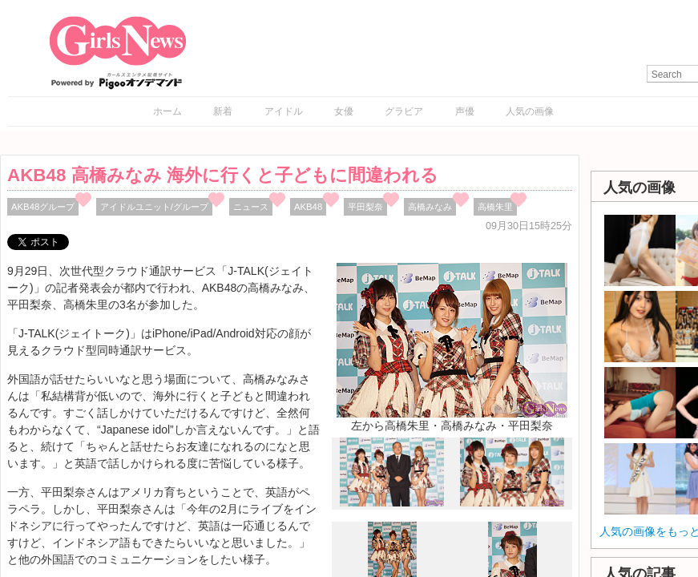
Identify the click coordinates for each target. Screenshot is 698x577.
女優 (343, 111)
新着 (222, 111)
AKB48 (308, 207)
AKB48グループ (43, 207)
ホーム (167, 111)
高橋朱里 (495, 207)
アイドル (283, 111)
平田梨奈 (365, 207)
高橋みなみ (430, 207)
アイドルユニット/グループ (154, 207)
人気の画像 (530, 111)
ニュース (250, 207)
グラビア (404, 111)
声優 (464, 111)
